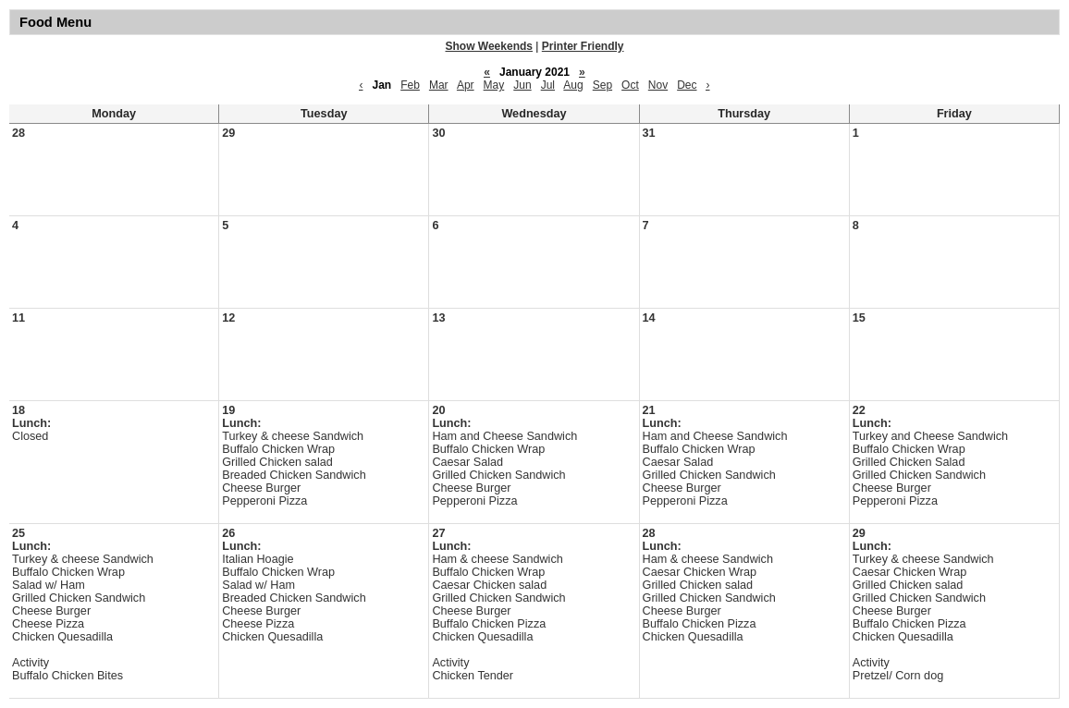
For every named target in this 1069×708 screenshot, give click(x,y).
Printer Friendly (583, 46)
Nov (658, 85)
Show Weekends (489, 46)
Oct (630, 85)
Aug (573, 85)
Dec (686, 85)
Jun (522, 85)
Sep (602, 85)
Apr (465, 85)
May (494, 85)
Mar (438, 85)
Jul (548, 85)
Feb (410, 85)
